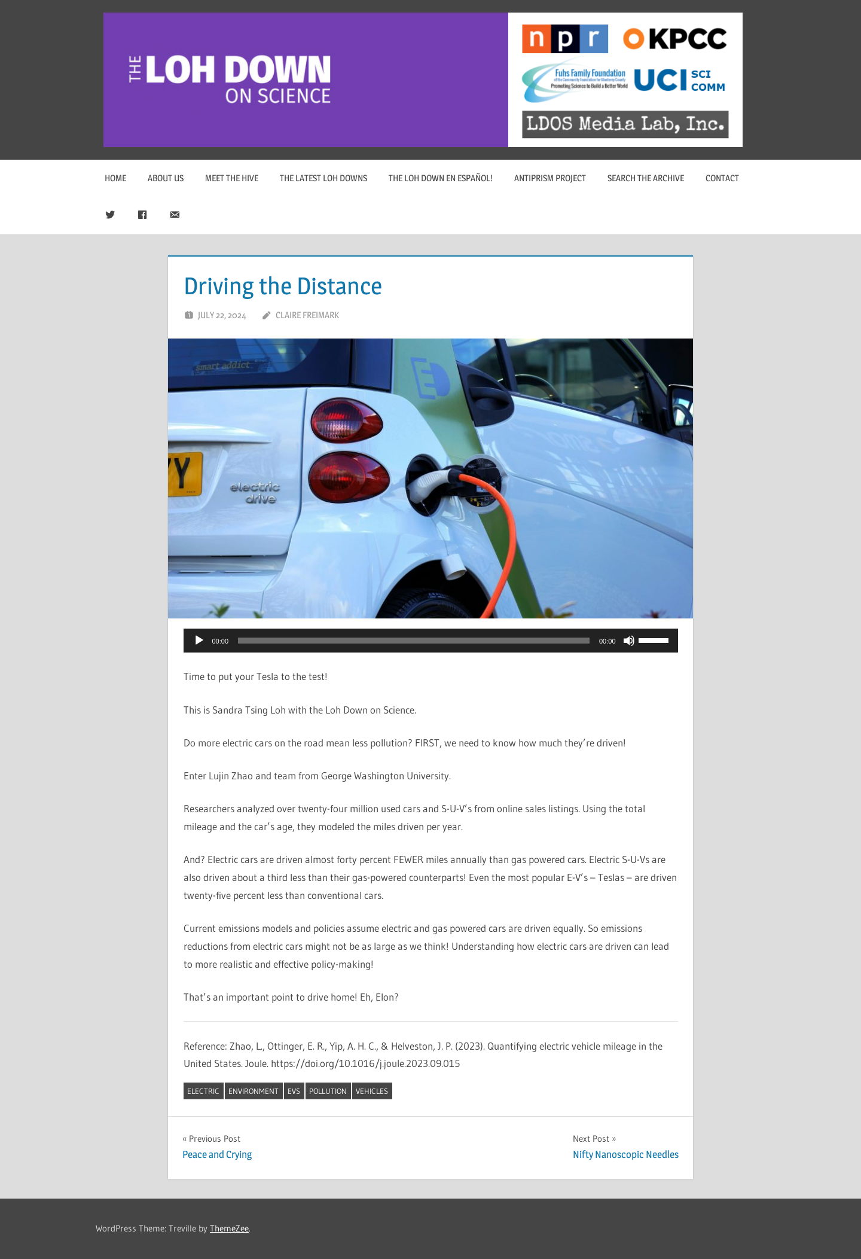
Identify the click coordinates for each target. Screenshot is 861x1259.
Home (115, 178)
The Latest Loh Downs (323, 178)
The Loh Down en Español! (441, 178)
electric (203, 1091)
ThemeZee (229, 1228)
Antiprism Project (550, 178)
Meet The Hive (231, 178)
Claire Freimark (307, 315)
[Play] (199, 641)
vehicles (372, 1091)
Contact (722, 178)
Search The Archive (645, 178)
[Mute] (629, 641)
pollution (328, 1091)
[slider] (414, 641)
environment (253, 1091)
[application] (431, 641)
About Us (166, 178)
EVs (294, 1091)
